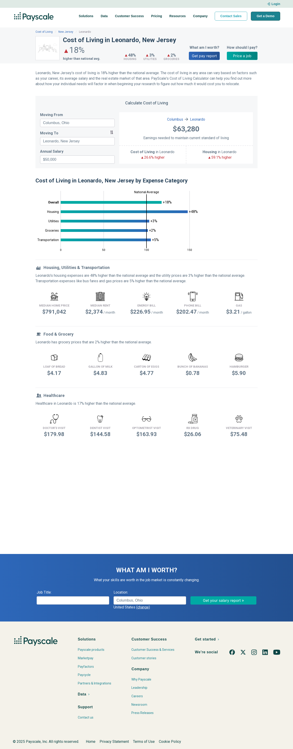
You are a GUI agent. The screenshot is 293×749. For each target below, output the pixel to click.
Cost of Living (44, 31)
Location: (121, 592)
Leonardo (197, 119)
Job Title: (44, 592)
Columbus (175, 119)
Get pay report (204, 56)
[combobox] (77, 123)
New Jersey (65, 31)
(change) (143, 607)
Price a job (242, 56)
